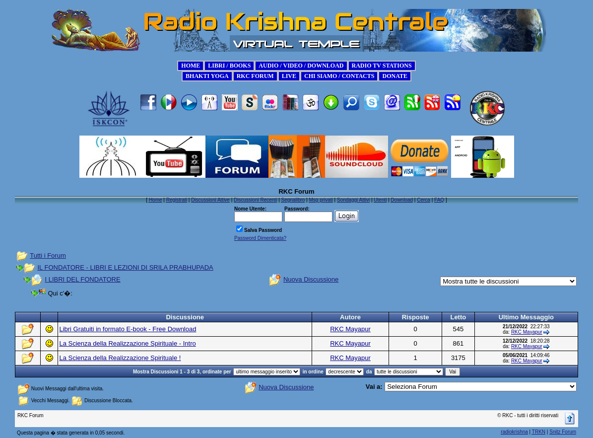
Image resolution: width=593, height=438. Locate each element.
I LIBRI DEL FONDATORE (83, 279)
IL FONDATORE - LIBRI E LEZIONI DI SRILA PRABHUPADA (125, 267)
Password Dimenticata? (260, 238)
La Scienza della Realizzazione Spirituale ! (120, 358)
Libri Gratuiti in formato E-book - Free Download (127, 329)
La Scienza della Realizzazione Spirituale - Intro (127, 343)
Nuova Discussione (310, 279)
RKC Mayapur (350, 329)
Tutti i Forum (48, 255)
